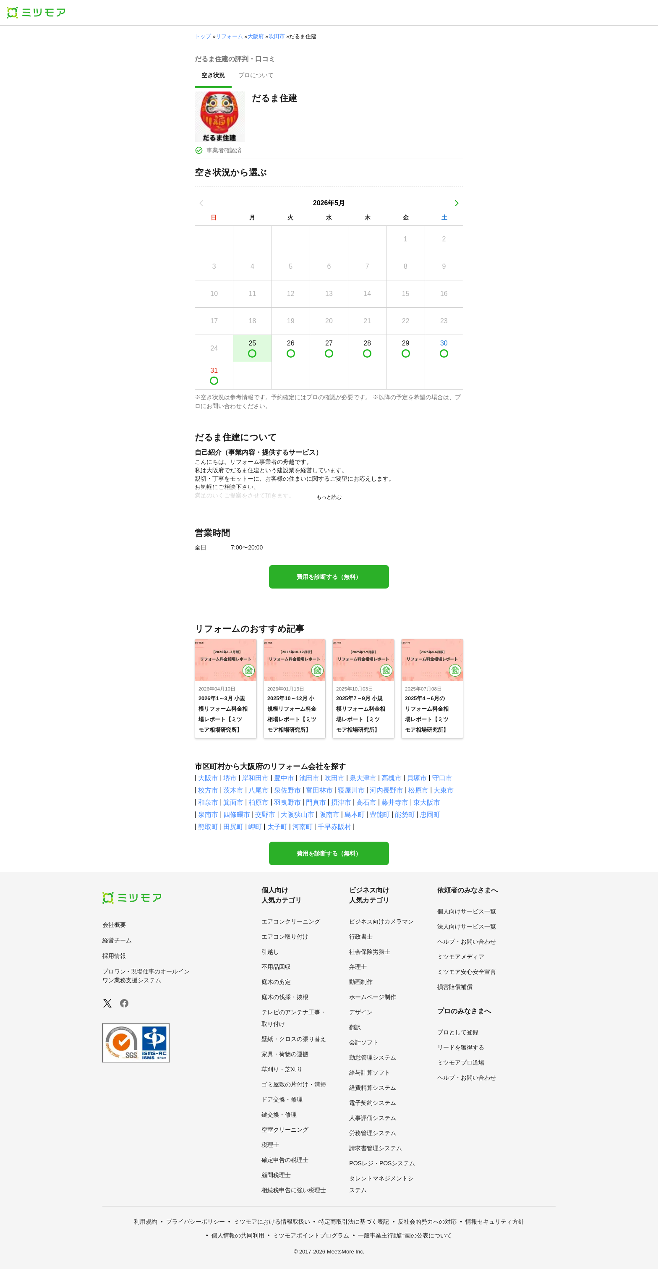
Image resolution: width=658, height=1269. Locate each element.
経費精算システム (372, 1087)
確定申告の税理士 (284, 1159)
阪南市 (329, 814)
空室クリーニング (284, 1129)
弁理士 (358, 966)
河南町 (302, 826)
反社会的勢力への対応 (427, 1221)
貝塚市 (417, 778)
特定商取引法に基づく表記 (354, 1221)
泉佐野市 (287, 790)
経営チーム (117, 940)
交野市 (265, 814)
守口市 (442, 778)
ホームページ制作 (372, 997)
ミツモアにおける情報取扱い (272, 1221)
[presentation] (213, 76)
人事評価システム (372, 1118)
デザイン (361, 1012)
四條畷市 (236, 814)
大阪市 (208, 778)
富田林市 (319, 790)
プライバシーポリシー (195, 1221)
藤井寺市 (394, 802)
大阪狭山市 (297, 814)
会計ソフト (364, 1042)
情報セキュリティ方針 (494, 1221)
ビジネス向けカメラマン (381, 921)
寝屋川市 (351, 790)
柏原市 (258, 802)
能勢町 (405, 814)
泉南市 (208, 814)
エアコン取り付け (284, 936)
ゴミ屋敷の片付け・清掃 (293, 1084)
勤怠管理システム (372, 1057)
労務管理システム (372, 1133)
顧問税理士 (276, 1175)
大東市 (443, 790)
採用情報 (114, 955)
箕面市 (233, 802)
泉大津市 (363, 778)
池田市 (309, 778)
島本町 (355, 814)
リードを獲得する (460, 1047)
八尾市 (258, 790)
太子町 (277, 826)
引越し (270, 951)
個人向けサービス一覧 (466, 911)
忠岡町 (430, 814)
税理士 (270, 1144)
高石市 (366, 802)
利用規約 (145, 1221)
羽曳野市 (287, 802)
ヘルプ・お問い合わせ (466, 941)
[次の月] (456, 203)
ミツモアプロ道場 (460, 1062)
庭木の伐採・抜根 (284, 997)
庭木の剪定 (276, 982)
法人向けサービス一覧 (466, 926)
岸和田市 (255, 778)
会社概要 (114, 924)
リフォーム (229, 36)
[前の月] (201, 203)
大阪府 (256, 36)
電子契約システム (372, 1102)
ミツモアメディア (460, 956)
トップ (203, 36)
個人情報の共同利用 (238, 1235)
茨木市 (233, 790)
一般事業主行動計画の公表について (405, 1235)
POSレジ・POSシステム (382, 1163)
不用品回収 (276, 966)
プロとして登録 (457, 1032)
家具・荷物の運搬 (284, 1054)
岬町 (255, 826)
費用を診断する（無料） (329, 576)
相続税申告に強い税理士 (293, 1190)
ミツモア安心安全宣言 (466, 971)
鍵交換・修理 (279, 1114)
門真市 (316, 802)
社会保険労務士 (369, 951)
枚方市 (208, 790)
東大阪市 (426, 802)
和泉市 (208, 802)
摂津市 (341, 802)
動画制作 (361, 982)
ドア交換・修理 (282, 1099)
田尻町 (233, 826)
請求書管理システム (375, 1148)
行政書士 (361, 936)
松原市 (418, 790)
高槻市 (391, 778)
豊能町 (380, 814)
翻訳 (355, 1027)
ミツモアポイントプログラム (311, 1235)
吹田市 (277, 36)
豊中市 (284, 778)
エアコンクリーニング (290, 921)
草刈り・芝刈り (282, 1069)
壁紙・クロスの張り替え (293, 1039)
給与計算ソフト (369, 1072)
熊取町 (208, 826)
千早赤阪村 (334, 826)
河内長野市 (386, 790)
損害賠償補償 (455, 987)
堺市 (230, 778)
